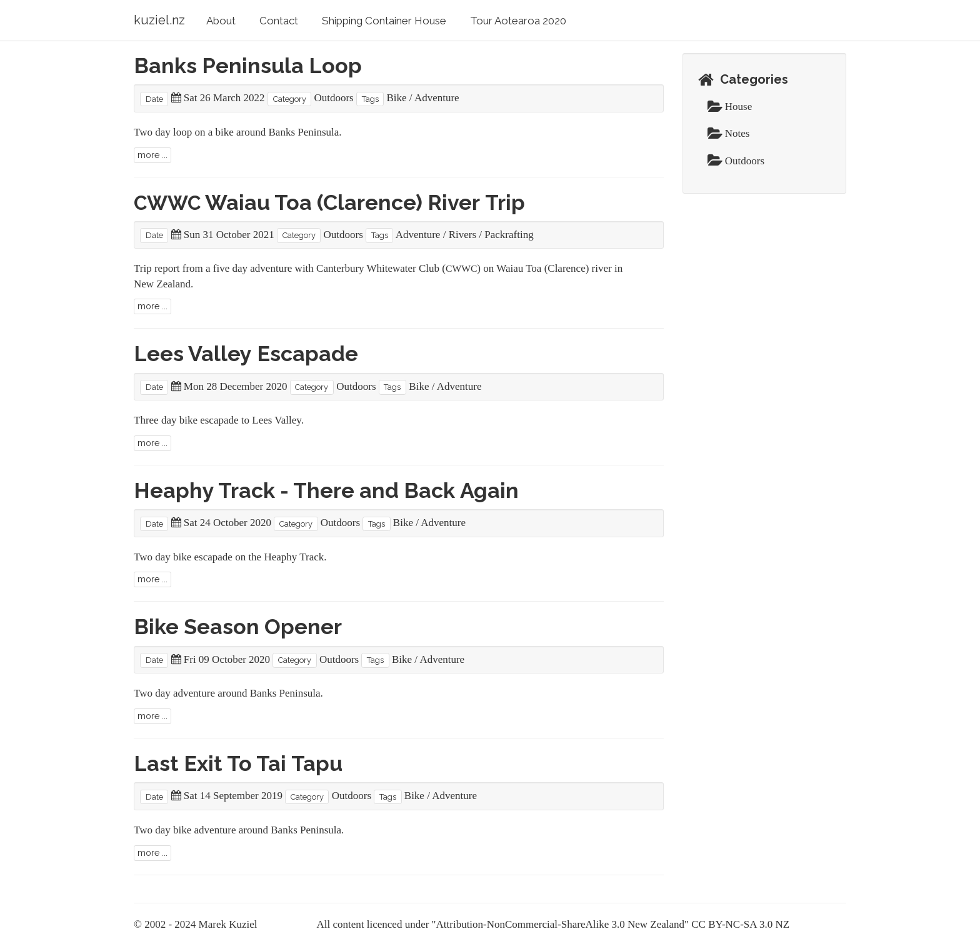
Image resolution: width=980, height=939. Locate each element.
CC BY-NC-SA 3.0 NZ (740, 924)
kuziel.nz (159, 19)
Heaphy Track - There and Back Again (326, 490)
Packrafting (508, 235)
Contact (278, 20)
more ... (153, 155)
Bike (396, 98)
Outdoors (333, 98)
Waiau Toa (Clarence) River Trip (329, 202)
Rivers (462, 235)
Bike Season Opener (238, 626)
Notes (729, 133)
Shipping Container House (384, 20)
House (730, 106)
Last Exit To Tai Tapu (238, 763)
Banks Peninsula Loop (248, 65)
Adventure (436, 98)
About (221, 20)
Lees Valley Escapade (246, 353)
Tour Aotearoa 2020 (518, 20)
